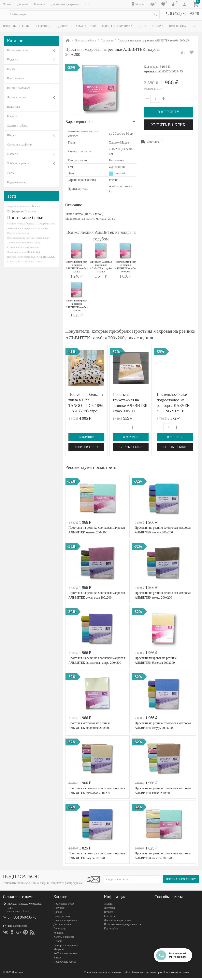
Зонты (10, 172)
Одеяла (62, 26)
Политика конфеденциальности (122, 924)
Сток (52, 223)
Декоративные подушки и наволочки (28, 228)
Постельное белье (16, 26)
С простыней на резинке (20, 261)
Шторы (11, 135)
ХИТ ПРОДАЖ (46, 256)
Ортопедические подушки (21, 237)
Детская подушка (16, 252)
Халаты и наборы (17, 125)
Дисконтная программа (65, 4)
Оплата (7, 4)
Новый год (33, 251)
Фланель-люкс (23, 206)
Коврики (12, 116)
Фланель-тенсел (16, 223)
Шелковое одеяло (31, 242)
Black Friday (43, 237)
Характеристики (79, 121)
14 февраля (42, 223)
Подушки (43, 26)
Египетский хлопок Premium (23, 247)
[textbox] (84, 14)
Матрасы (12, 153)
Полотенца (177, 26)
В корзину (168, 112)
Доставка (22, 4)
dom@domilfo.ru (17, 925)
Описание (73, 205)
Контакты (40, 4)
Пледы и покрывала (117, 26)
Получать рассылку (181, 879)
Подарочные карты (18, 182)
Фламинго (23, 233)
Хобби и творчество (18, 163)
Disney (38, 261)
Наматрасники (85, 26)
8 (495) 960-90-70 (184, 13)
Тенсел (36, 206)
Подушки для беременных (21, 256)
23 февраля (15, 211)
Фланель (12, 233)
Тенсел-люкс (14, 242)
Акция (10, 206)
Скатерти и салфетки (19, 144)
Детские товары (150, 26)
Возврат (108, 911)
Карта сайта (111, 928)
